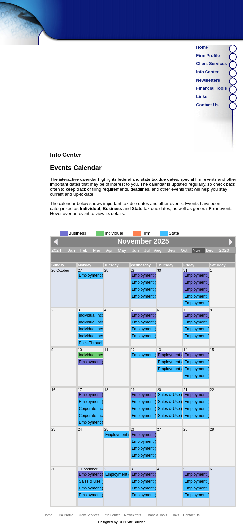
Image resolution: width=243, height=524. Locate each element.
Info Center (207, 71)
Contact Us (207, 104)
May (122, 250)
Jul (147, 250)
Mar (97, 250)
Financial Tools (211, 88)
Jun (135, 250)
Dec (210, 250)
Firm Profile (208, 55)
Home (202, 47)
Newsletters (208, 80)
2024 (56, 250)
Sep (171, 250)
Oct (184, 250)
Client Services (211, 63)
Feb (83, 250)
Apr (109, 250)
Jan (71, 250)
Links (201, 96)
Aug (158, 250)
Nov (196, 250)
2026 (224, 250)
